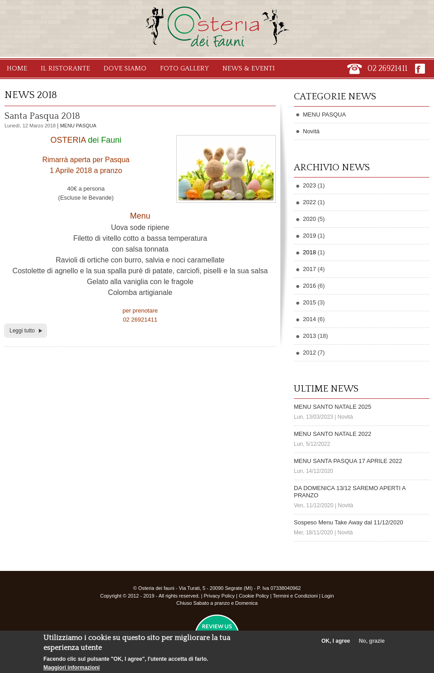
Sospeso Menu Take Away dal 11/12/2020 (348, 522)
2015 (309, 302)
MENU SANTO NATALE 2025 (332, 406)
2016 (309, 285)
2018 (309, 252)
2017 (309, 269)
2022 (309, 202)
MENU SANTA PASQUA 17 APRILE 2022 (348, 461)
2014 (309, 319)
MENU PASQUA (78, 125)
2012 (309, 352)
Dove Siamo (125, 68)
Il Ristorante (65, 68)
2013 (309, 335)
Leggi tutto (22, 330)
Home (17, 68)
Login (328, 595)
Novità (311, 131)
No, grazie (372, 644)
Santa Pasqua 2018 (42, 116)
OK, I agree (335, 644)
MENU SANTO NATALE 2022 (332, 433)
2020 (309, 218)
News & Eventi (248, 68)
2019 (309, 235)
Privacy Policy (219, 595)
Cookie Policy (254, 595)
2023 (309, 185)
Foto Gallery (184, 68)
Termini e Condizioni (295, 595)
